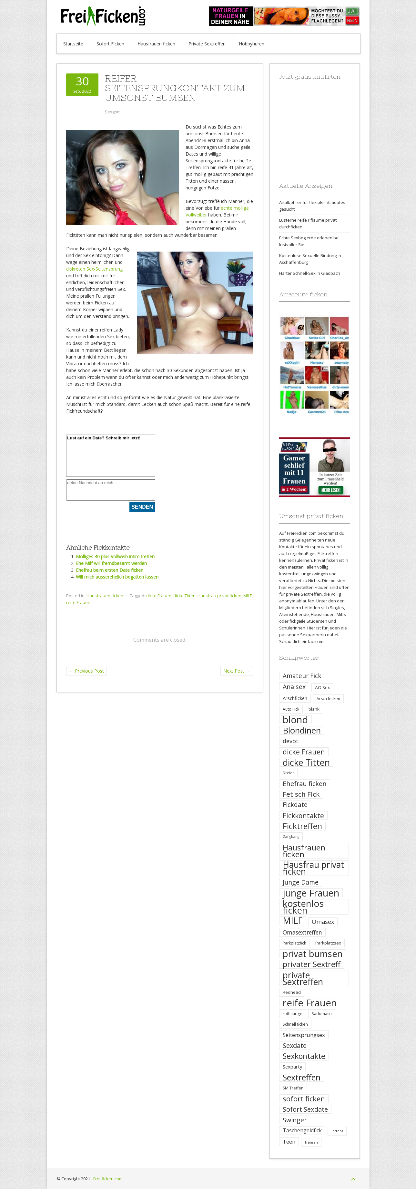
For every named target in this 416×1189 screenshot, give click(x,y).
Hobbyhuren (251, 44)
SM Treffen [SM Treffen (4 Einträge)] (293, 1088)
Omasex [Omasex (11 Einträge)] (323, 921)
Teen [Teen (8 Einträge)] (289, 1141)
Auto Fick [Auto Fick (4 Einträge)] (291, 709)
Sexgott (112, 112)
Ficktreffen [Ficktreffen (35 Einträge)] (302, 826)
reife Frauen (78, 602)
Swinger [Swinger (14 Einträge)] (295, 1120)
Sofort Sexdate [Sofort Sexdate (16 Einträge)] (305, 1109)
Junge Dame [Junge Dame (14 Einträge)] (301, 882)
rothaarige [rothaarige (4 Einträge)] (292, 1013)
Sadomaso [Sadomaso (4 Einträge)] (322, 1013)
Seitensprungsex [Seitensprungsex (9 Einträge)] (304, 1035)
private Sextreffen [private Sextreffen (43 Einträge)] (303, 978)
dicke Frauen (158, 596)
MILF (247, 596)
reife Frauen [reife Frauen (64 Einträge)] (310, 1003)
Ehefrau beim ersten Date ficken (109, 570)
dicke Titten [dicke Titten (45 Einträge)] (306, 762)
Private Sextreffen (207, 44)
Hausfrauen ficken (156, 44)
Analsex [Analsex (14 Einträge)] (294, 686)
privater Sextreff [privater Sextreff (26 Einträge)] (311, 964)
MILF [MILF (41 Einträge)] (292, 920)
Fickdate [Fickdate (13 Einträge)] (295, 805)
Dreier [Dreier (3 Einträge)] (288, 773)
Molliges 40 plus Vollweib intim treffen (115, 556)
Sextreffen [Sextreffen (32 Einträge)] (301, 1077)
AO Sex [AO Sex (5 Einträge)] (322, 687)
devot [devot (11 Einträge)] (291, 741)
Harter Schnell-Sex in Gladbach (309, 273)
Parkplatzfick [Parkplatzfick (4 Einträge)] (294, 943)
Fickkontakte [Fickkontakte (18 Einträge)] (303, 815)
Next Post (236, 671)
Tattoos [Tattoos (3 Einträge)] (337, 1131)
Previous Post (86, 671)
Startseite (73, 44)
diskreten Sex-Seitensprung (94, 269)
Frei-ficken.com (108, 1179)
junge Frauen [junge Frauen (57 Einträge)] (311, 892)
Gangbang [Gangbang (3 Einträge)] (291, 836)
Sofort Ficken (110, 44)
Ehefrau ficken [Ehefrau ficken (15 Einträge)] (305, 783)
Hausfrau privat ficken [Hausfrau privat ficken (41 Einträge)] (313, 868)
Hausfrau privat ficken (219, 596)
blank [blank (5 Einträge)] (314, 709)
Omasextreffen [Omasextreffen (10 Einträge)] (302, 932)
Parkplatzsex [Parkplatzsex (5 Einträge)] (328, 943)
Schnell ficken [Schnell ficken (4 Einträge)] (295, 1024)
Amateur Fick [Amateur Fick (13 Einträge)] (302, 676)
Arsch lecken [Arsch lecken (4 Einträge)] (328, 698)
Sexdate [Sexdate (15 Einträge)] (295, 1045)
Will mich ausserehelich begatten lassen (117, 577)
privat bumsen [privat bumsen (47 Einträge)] (313, 953)
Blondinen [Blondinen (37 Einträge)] (302, 730)
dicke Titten (184, 596)
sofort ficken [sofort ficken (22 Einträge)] (304, 1098)
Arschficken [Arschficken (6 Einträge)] (295, 698)
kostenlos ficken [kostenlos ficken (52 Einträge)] (303, 907)
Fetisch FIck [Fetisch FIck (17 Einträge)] (301, 794)
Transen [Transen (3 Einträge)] (311, 1142)
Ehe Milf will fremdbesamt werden (111, 563)
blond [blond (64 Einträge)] (295, 719)
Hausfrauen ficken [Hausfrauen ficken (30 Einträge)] (304, 850)
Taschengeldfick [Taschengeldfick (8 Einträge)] (302, 1130)
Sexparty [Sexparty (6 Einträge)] (292, 1066)
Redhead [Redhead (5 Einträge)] (292, 992)
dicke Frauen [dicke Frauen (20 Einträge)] (304, 751)
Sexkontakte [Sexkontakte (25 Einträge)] (304, 1056)
